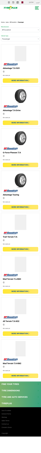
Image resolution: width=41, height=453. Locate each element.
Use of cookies (6, 410)
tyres (7, 22)
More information (20, 81)
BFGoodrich (12, 22)
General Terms (6, 414)
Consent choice (7, 427)
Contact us (5, 424)
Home (3, 22)
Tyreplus (20, 403)
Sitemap (4, 417)
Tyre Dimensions (20, 391)
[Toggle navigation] (37, 8)
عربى (38, 2)
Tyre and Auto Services (20, 397)
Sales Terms (5, 420)
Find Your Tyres (20, 384)
